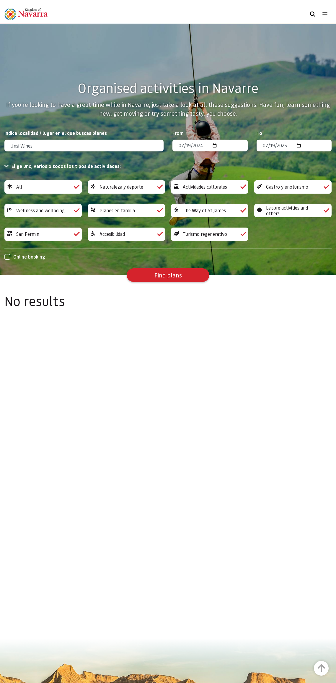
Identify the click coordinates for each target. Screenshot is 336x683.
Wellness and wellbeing (43, 210)
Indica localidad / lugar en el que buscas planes (55, 133)
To (259, 133)
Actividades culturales (209, 187)
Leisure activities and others (293, 210)
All (43, 187)
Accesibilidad (126, 234)
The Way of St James (209, 210)
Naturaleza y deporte (126, 187)
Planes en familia (126, 210)
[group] (43, 187)
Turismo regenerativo (209, 234)
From (178, 133)
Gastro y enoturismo (293, 187)
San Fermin (43, 234)
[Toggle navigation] (325, 14)
